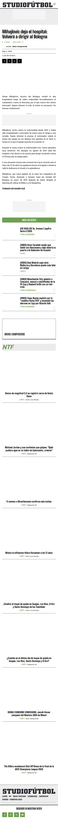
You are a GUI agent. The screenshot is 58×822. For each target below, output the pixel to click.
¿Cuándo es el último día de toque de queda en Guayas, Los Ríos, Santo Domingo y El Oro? (29, 659)
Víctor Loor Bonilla (32, 400)
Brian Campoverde (19, 46)
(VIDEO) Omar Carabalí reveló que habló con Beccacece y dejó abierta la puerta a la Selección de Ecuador (38, 248)
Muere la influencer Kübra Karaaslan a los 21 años (29, 552)
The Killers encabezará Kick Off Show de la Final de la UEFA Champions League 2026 (29, 768)
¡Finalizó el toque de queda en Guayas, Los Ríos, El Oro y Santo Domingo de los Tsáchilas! (29, 605)
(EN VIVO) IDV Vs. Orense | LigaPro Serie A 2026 (35, 230)
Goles (23, 271)
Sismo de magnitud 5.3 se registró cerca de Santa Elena (29, 395)
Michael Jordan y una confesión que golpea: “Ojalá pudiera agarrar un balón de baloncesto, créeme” (29, 449)
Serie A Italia (17, 42)
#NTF (22, 400)
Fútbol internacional (28, 290)
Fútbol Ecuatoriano (27, 234)
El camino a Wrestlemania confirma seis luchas (29, 501)
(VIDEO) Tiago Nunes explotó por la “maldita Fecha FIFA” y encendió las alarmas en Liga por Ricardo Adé (37, 301)
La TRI (22, 253)
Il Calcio (7, 42)
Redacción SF (32, 454)
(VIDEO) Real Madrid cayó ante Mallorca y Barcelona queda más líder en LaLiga (38, 265)
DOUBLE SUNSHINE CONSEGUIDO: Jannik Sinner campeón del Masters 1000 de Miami (29, 713)
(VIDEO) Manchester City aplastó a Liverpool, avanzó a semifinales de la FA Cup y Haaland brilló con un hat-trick (37, 283)
